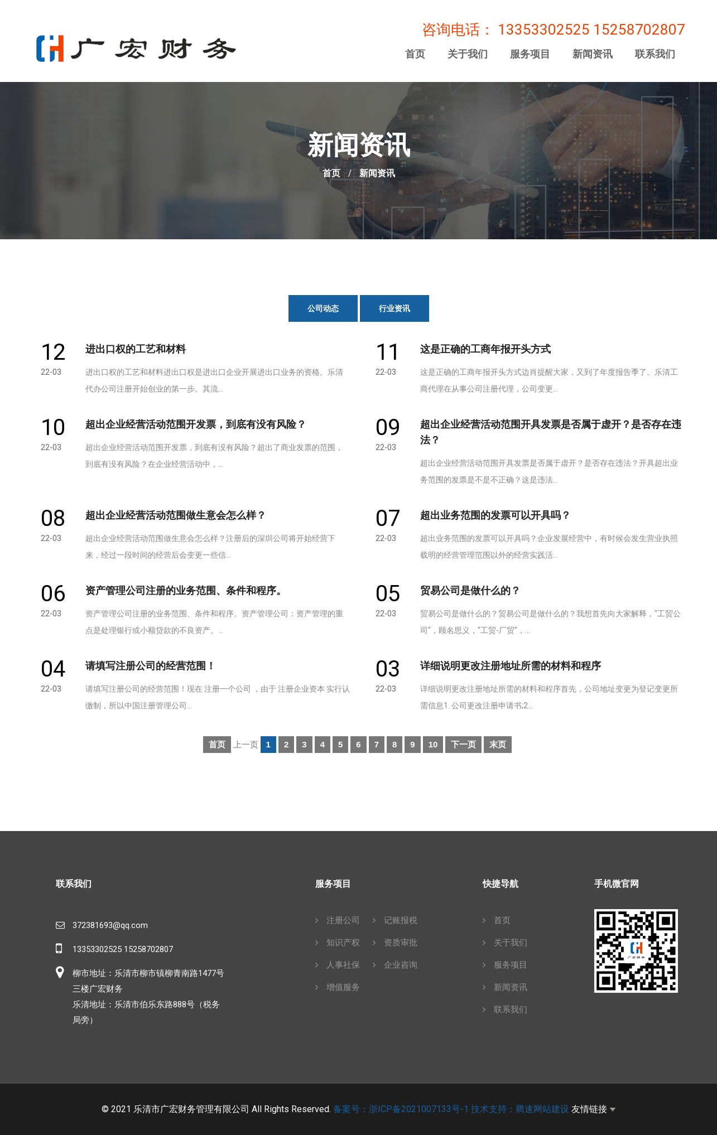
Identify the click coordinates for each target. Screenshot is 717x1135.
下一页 (463, 744)
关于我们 (467, 54)
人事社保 (337, 965)
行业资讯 (394, 308)
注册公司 (337, 920)
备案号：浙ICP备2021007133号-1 (401, 1109)
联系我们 (655, 54)
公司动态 (323, 308)
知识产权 (337, 943)
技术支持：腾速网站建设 (520, 1109)
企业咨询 (395, 965)
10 (433, 744)
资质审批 (395, 943)
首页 (415, 54)
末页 (497, 744)
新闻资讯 (592, 54)
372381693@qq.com (110, 925)
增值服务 (337, 987)
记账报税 (395, 920)
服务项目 (530, 54)
